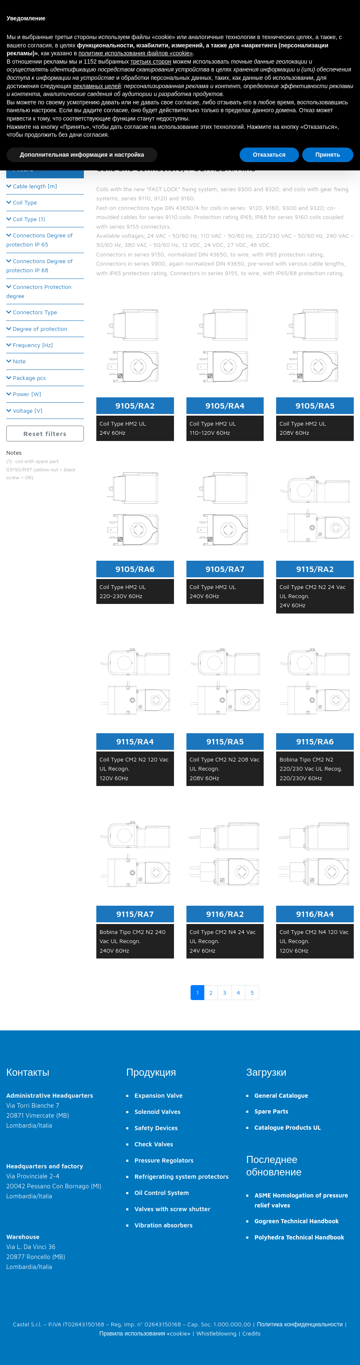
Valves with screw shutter (173, 1208)
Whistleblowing (216, 1333)
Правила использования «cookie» (144, 1333)
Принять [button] (328, 154)
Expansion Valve (159, 1095)
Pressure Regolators (164, 1160)
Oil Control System (162, 1192)
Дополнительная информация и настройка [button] (82, 154)
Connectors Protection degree (38, 291)
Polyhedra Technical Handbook (299, 1237)
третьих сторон (150, 61)
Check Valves (154, 1144)
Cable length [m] (31, 186)
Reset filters (44, 433)
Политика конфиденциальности (300, 1324)
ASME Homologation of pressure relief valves (301, 1200)
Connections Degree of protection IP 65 (39, 240)
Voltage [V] (24, 410)
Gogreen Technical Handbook (297, 1221)
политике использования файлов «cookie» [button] (135, 53)
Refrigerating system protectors (182, 1176)
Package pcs (26, 377)
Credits (251, 1333)
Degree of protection (36, 328)
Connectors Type (31, 311)
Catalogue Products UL (288, 1127)
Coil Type (21, 202)
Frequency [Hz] (29, 344)
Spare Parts (271, 1111)
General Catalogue (281, 1095)
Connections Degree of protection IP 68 (39, 265)
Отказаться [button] (269, 154)
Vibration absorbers (164, 1225)
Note (16, 361)
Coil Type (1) (25, 218)
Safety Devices (156, 1127)
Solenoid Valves (158, 1111)
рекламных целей (97, 86)
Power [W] (23, 393)
